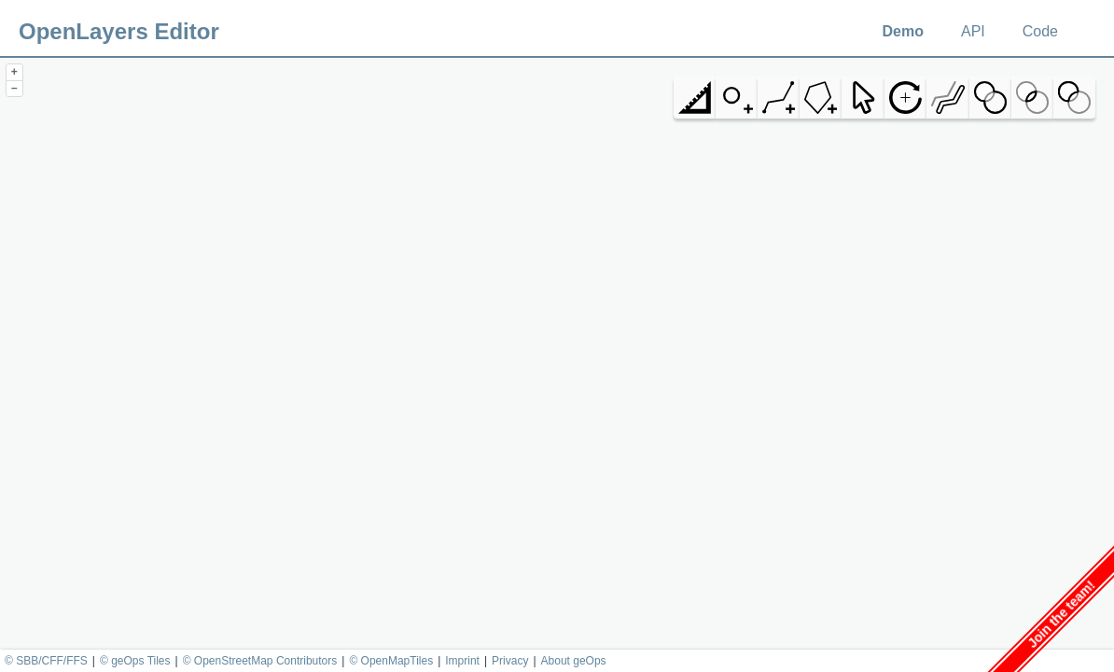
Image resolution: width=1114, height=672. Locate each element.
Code (1040, 31)
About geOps (573, 660)
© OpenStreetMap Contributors (260, 660)
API (973, 31)
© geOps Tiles (135, 660)
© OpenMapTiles (391, 660)
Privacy (510, 660)
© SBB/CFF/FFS (46, 660)
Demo (903, 31)
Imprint (462, 660)
